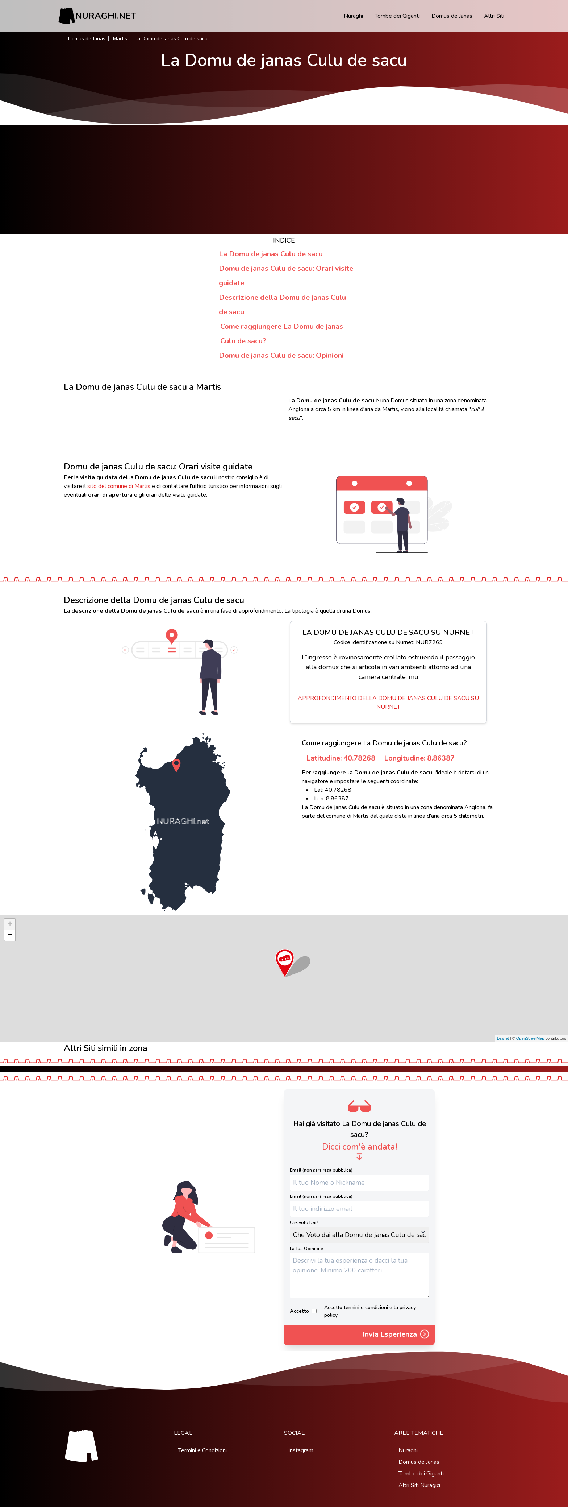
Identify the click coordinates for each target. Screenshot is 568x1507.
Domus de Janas (451, 16)
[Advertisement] (284, 179)
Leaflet (503, 1038)
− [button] (10, 935)
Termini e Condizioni (202, 1450)
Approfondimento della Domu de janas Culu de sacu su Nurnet (388, 702)
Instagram (300, 1450)
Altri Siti (494, 16)
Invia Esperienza (396, 1335)
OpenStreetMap (530, 1038)
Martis (120, 38)
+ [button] (10, 924)
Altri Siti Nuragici (419, 1485)
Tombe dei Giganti (397, 16)
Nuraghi (353, 16)
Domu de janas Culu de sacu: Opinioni (281, 355)
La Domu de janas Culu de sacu (271, 254)
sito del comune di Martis (118, 486)
